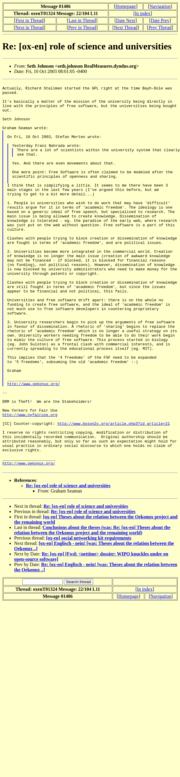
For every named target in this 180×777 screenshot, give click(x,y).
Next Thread (125, 27)
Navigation (160, 6)
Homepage (126, 6)
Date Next (125, 20)
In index (143, 13)
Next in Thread (29, 27)
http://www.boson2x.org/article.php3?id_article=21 (113, 492)
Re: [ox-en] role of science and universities (68, 563)
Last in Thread (82, 20)
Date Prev (160, 20)
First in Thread (30, 20)
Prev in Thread (82, 27)
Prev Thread (160, 27)
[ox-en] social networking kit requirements (88, 615)
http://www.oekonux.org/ (33, 444)
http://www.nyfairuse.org (29, 481)
